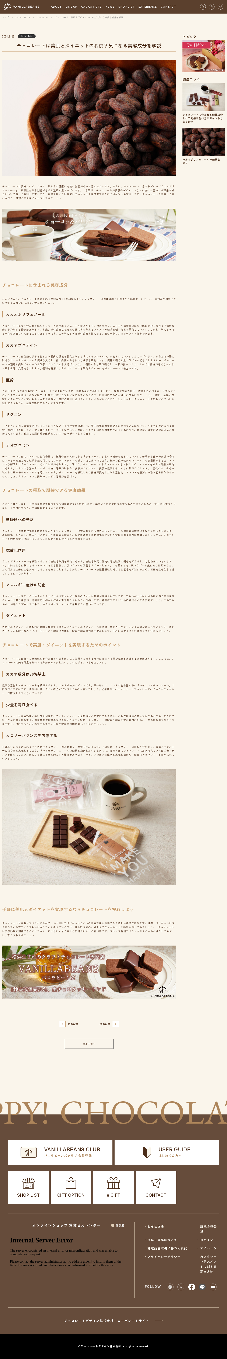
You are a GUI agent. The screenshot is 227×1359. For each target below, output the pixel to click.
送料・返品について (162, 1240)
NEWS (110, 6)
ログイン (206, 1240)
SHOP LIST (126, 6)
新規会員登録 (208, 1229)
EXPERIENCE (148, 6)
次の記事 (105, 1024)
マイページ (208, 1248)
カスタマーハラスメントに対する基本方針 (208, 1264)
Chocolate (42, 17)
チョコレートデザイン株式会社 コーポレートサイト (113, 1320)
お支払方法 (155, 1226)
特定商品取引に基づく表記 (167, 1248)
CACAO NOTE (91, 6)
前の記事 (73, 1024)
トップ (5, 17)
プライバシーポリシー (164, 1256)
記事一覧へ (89, 1043)
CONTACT (168, 6)
